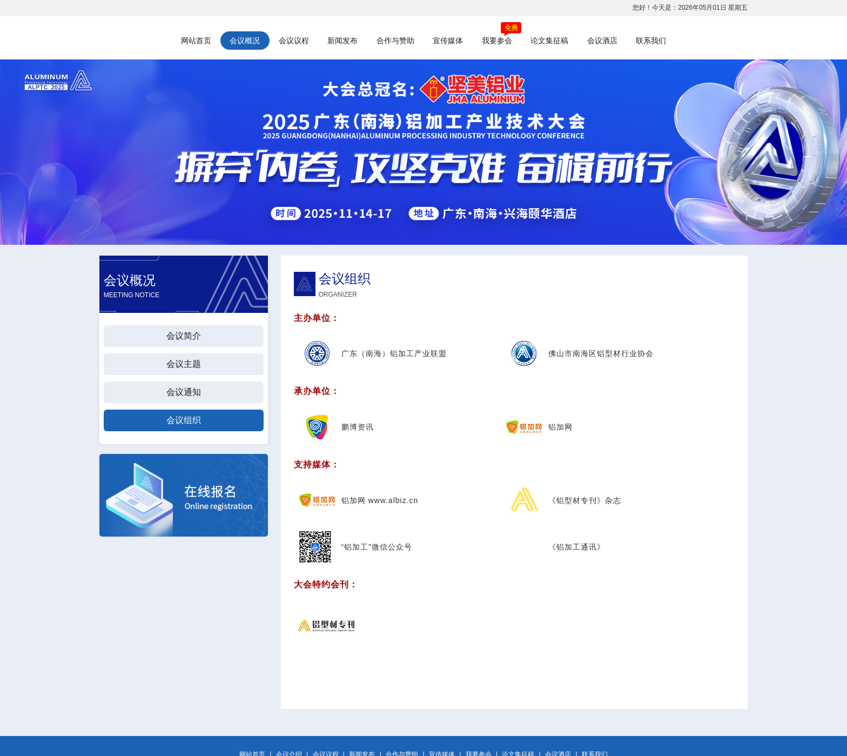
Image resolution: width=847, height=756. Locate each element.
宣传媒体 (448, 40)
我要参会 (497, 40)
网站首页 (196, 40)
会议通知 (183, 392)
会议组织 (183, 420)
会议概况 (245, 40)
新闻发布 (342, 40)
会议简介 (183, 335)
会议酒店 (602, 40)
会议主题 (183, 364)
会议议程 (294, 40)
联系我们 (651, 40)
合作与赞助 (395, 40)
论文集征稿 (549, 40)
